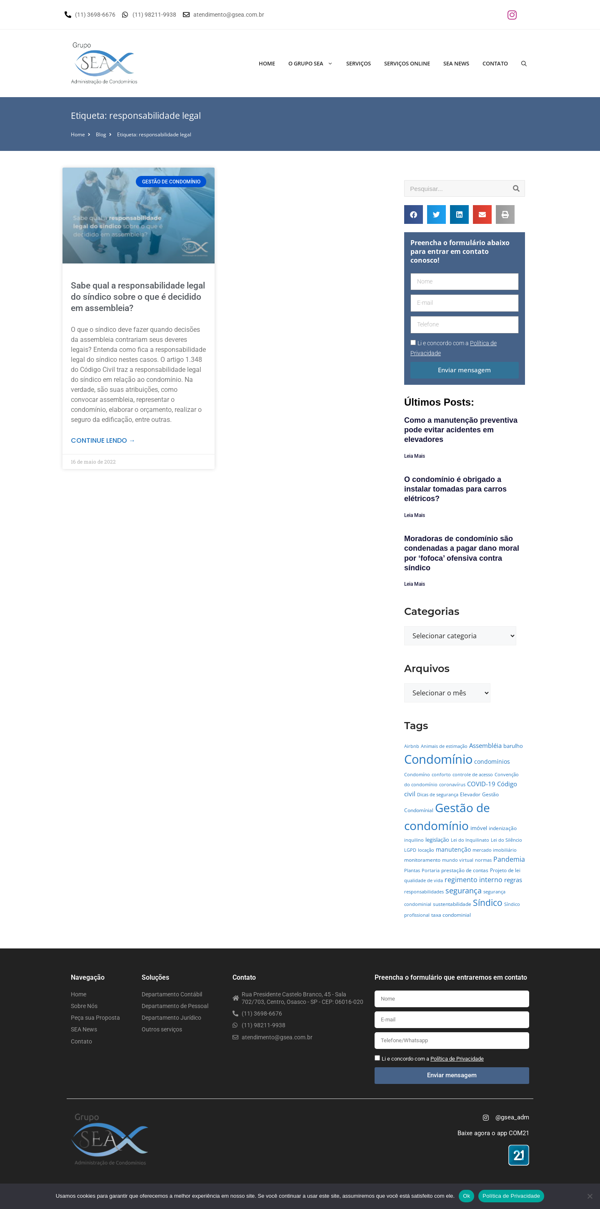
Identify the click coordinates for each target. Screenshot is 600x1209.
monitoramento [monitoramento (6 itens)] (422, 859)
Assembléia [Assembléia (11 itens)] (485, 745)
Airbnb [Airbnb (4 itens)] (411, 746)
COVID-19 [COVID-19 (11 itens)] (481, 784)
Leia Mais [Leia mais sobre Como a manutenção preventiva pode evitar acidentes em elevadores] (414, 456)
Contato (495, 63)
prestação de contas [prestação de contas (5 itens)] (464, 870)
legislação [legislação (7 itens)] (437, 839)
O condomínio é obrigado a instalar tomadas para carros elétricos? (455, 489)
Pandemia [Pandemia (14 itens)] (509, 859)
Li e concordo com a (433, 1059)
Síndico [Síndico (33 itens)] (487, 902)
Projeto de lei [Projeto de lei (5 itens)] (505, 870)
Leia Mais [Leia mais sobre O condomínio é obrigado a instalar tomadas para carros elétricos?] (414, 515)
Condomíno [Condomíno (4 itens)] (417, 775)
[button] (413, 214)
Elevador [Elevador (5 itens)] (470, 794)
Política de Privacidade (511, 1196)
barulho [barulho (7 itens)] (513, 746)
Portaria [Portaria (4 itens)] (431, 870)
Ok (466, 1196)
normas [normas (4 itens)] (483, 860)
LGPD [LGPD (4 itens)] (410, 850)
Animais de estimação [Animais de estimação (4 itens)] (444, 746)
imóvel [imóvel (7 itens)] (478, 828)
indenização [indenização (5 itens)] (503, 828)
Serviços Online (407, 63)
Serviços (358, 63)
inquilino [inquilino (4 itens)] (414, 840)
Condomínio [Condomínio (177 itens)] (438, 759)
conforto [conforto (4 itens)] (441, 775)
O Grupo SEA (314, 63)
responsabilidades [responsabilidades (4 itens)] (424, 892)
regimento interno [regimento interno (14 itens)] (473, 879)
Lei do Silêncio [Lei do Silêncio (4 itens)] (506, 840)
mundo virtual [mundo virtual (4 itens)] (457, 860)
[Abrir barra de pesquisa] (524, 63)
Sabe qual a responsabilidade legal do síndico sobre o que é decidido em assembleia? (138, 297)
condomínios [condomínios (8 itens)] (492, 761)
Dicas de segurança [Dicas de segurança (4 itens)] (437, 795)
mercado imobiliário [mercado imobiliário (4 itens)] (494, 850)
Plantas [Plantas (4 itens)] (412, 870)
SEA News (456, 63)
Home (267, 63)
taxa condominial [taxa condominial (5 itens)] (451, 915)
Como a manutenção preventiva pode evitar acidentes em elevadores (461, 430)
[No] (589, 1196)
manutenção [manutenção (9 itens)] (453, 849)
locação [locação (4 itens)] (426, 850)
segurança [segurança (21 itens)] (463, 890)
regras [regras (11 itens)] (513, 879)
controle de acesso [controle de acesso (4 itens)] (472, 775)
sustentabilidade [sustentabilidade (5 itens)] (452, 904)
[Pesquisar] (516, 188)
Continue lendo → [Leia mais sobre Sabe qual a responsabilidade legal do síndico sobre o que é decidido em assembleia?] (103, 440)
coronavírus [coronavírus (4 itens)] (452, 785)
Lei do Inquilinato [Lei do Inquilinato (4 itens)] (470, 840)
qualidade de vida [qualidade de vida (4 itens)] (423, 880)
